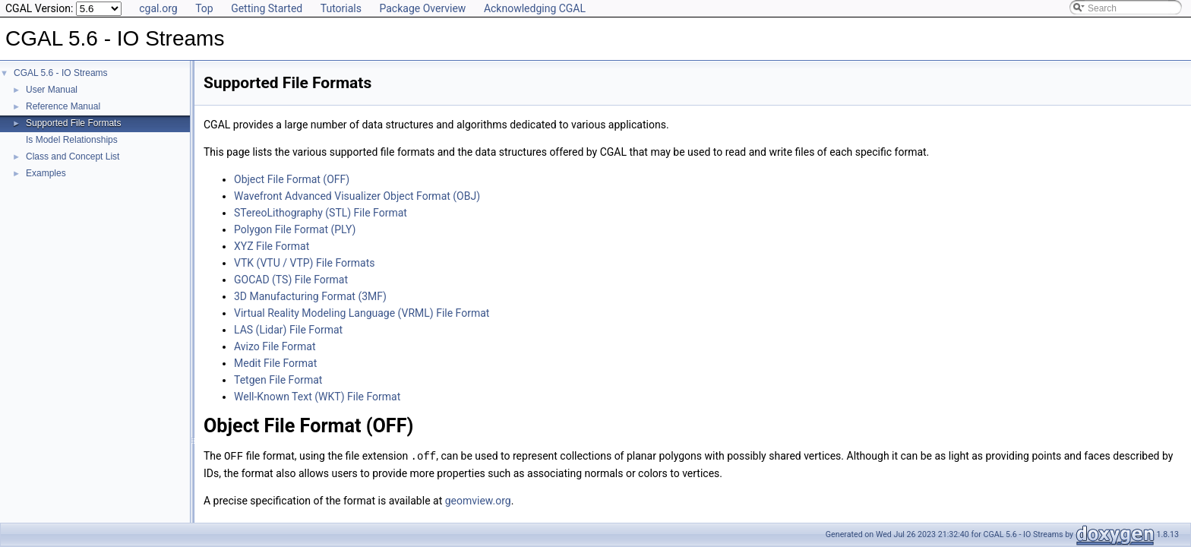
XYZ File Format (271, 246)
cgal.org (158, 8)
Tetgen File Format (278, 380)
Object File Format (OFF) (291, 179)
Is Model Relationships (72, 139)
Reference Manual (63, 106)
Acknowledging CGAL (535, 8)
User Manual (51, 89)
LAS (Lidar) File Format (288, 330)
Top (204, 8)
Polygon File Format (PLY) (294, 229)
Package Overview (422, 8)
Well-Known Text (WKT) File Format (317, 396)
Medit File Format (275, 363)
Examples (46, 173)
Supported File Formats (73, 123)
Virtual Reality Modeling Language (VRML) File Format (361, 313)
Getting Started (266, 8)
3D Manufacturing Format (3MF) (310, 296)
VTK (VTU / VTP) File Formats (304, 263)
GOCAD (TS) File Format (291, 280)
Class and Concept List (72, 156)
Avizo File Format (275, 346)
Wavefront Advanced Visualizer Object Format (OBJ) (357, 196)
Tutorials (341, 8)
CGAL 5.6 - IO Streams (61, 73)
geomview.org (478, 500)
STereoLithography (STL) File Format (320, 213)
